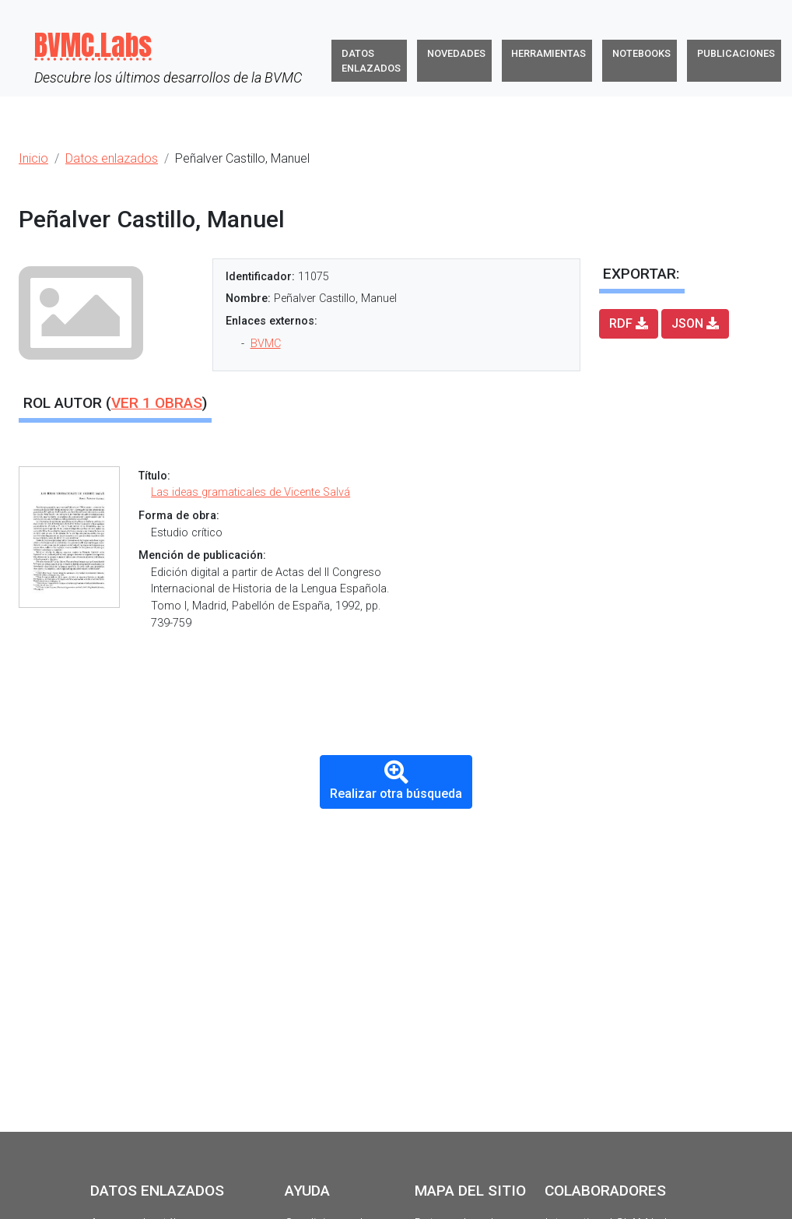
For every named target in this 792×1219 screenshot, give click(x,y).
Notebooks (641, 53)
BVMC (266, 343)
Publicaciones (736, 53)
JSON (695, 323)
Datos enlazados (371, 60)
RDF (628, 323)
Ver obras (156, 403)
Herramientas (548, 53)
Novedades (456, 53)
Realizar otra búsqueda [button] (396, 780)
